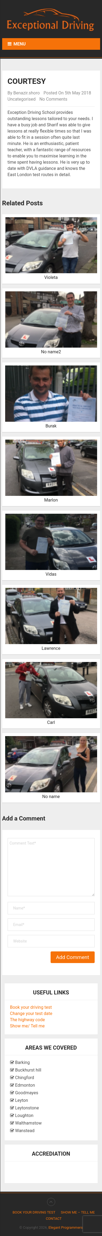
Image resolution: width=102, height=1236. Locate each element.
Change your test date (31, 1013)
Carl (51, 722)
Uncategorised (22, 99)
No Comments (53, 99)
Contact (53, 1219)
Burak (51, 426)
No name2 (51, 351)
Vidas (50, 574)
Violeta (51, 277)
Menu (20, 44)
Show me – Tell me (78, 1212)
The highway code (27, 1019)
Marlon (51, 500)
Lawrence (51, 648)
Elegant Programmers (65, 1227)
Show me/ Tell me (27, 1026)
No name (51, 796)
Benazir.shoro (26, 92)
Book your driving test (31, 1007)
